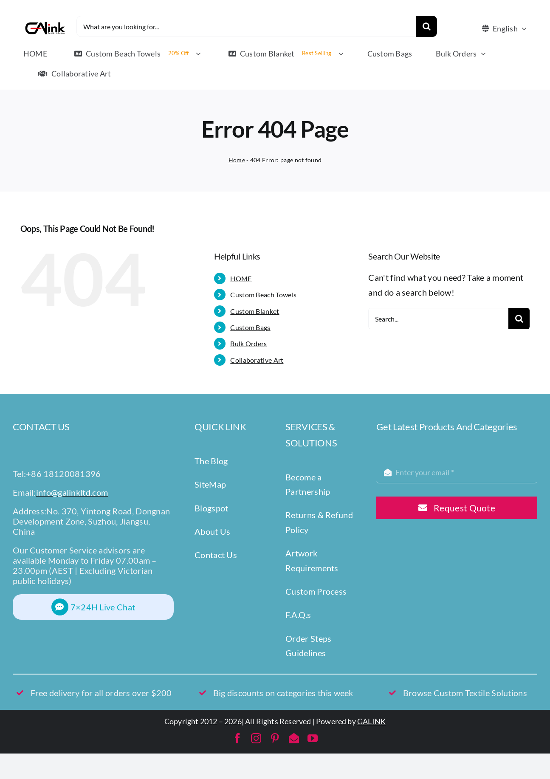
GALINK (371, 721)
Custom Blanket (254, 311)
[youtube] (312, 738)
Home (236, 160)
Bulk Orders (248, 343)
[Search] (426, 26)
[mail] (294, 738)
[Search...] (438, 318)
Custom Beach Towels (263, 295)
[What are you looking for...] (246, 26)
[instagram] (256, 738)
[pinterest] (275, 738)
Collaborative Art (256, 360)
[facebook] (237, 738)
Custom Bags (250, 327)
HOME (240, 278)
